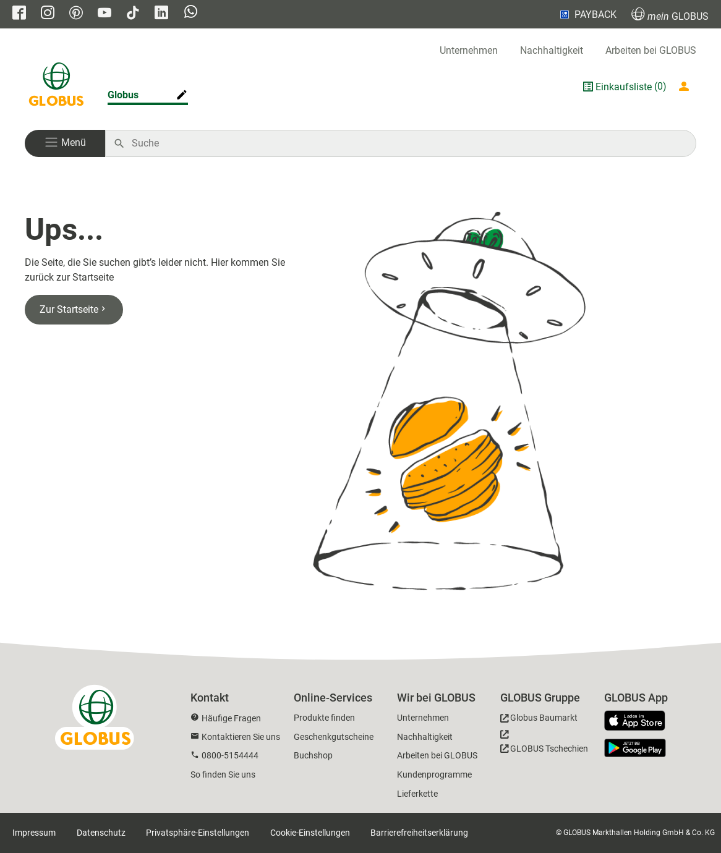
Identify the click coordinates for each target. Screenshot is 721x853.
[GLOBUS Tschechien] (544, 744)
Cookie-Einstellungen (310, 833)
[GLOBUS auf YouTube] (104, 14)
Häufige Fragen (231, 718)
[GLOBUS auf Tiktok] (133, 14)
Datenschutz (101, 833)
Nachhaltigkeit (551, 50)
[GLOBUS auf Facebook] (19, 14)
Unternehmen (469, 50)
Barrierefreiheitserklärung (419, 833)
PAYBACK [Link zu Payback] (587, 14)
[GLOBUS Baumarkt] (539, 719)
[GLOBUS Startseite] (56, 86)
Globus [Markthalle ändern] (123, 95)
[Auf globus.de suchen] (407, 143)
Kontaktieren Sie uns (241, 737)
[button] (64, 143)
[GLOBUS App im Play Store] (635, 747)
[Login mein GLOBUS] (686, 86)
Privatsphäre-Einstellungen (197, 833)
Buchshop (313, 755)
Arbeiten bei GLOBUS (650, 50)
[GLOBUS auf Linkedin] (161, 14)
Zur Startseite (74, 309)
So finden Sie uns (222, 774)
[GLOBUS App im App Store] (639, 721)
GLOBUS (670, 14)
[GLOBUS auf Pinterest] (76, 14)
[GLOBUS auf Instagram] (47, 14)
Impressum (34, 833)
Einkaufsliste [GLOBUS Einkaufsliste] (623, 87)
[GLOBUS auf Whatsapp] (190, 13)
